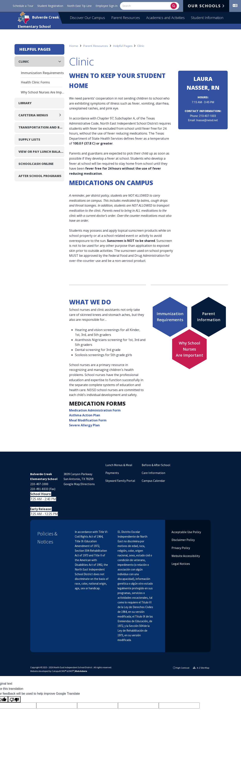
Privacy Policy (180, 548)
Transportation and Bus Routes (41, 127)
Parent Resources (125, 17)
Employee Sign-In (107, 6)
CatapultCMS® (59, 671)
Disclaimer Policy (183, 540)
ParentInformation (208, 316)
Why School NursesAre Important (189, 348)
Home (73, 46)
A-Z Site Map (201, 667)
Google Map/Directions (79, 484)
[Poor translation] (14, 699)
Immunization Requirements (42, 73)
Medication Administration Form (95, 410)
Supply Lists (29, 139)
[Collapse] (61, 61)
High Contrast (182, 667)
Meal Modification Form (88, 420)
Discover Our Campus (87, 17)
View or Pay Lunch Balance (41, 151)
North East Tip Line (79, 6)
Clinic (140, 46)
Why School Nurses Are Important (42, 92)
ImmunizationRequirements (170, 316)
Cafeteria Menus (33, 115)
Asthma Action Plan (84, 415)
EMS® (71, 671)
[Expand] (61, 115)
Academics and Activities (165, 17)
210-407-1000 (39, 484)
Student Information (207, 17)
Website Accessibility (185, 556)
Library (25, 103)
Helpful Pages (122, 46)
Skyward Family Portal (120, 481)
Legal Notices (180, 564)
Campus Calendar (153, 481)
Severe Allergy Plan (84, 425)
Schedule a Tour (23, 6)
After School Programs (39, 176)
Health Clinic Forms (35, 82)
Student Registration (50, 6)
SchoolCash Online (36, 164)
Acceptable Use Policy (186, 532)
